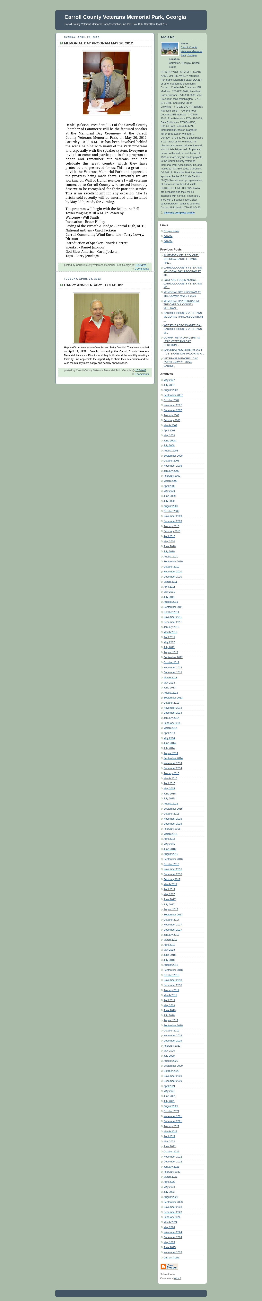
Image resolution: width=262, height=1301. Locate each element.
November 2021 (173, 1116)
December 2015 (173, 823)
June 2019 (170, 1010)
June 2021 (170, 1096)
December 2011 (173, 622)
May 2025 (169, 1242)
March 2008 (170, 425)
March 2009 (170, 481)
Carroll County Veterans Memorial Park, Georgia (191, 51)
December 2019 (173, 1040)
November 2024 (173, 1232)
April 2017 (169, 889)
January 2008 (171, 415)
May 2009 (169, 491)
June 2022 (170, 1146)
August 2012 (171, 652)
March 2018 (170, 939)
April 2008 (169, 430)
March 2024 (170, 1222)
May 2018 (169, 949)
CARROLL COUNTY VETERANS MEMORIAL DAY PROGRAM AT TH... (183, 271)
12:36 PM (141, 265)
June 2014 (170, 743)
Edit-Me (168, 236)
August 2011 (171, 601)
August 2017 (171, 909)
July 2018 (169, 960)
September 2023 (173, 1202)
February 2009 (172, 475)
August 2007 (171, 390)
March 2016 (170, 834)
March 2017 (170, 884)
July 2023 (169, 1191)
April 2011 (169, 586)
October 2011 (171, 612)
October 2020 (171, 1071)
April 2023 (169, 1181)
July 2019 (169, 1015)
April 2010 (169, 536)
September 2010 (173, 561)
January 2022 (171, 1126)
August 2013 (171, 692)
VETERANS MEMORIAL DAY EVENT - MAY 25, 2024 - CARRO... (181, 362)
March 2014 (170, 728)
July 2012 (169, 647)
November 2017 (173, 924)
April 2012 (169, 637)
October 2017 (171, 919)
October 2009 (171, 511)
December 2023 (173, 1212)
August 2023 (171, 1197)
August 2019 (171, 1020)
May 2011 (169, 591)
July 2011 (169, 597)
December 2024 (173, 1237)
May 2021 (169, 1091)
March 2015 (170, 778)
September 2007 (173, 395)
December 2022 (173, 1161)
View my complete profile (179, 212)
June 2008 (170, 440)
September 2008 (173, 455)
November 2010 (173, 571)
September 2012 (173, 657)
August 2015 (171, 803)
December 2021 (173, 1121)
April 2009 (169, 486)
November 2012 (173, 667)
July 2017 (169, 904)
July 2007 (169, 385)
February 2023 (172, 1171)
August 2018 (171, 965)
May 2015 (169, 788)
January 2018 (171, 934)
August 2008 (171, 450)
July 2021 (169, 1101)
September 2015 (173, 808)
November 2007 (173, 405)
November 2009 (173, 516)
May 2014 (169, 738)
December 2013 (173, 712)
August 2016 (171, 854)
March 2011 (170, 581)
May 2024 (169, 1227)
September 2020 (173, 1065)
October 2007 (171, 400)
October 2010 (171, 566)
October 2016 (171, 864)
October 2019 (171, 1030)
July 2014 (169, 748)
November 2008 (173, 465)
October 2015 (171, 813)
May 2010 (169, 541)
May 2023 (169, 1187)
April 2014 (169, 733)
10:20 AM (141, 370)
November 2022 (173, 1156)
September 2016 (173, 859)
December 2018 (173, 985)
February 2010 (172, 531)
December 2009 (173, 521)
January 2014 (171, 718)
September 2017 (173, 914)
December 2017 (173, 929)
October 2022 (171, 1151)
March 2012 (170, 632)
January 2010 (171, 526)
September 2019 (173, 1025)
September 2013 (173, 697)
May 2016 (169, 844)
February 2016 (172, 828)
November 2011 (173, 617)
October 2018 (171, 975)
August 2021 (171, 1106)
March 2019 (170, 995)
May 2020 (169, 1050)
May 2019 (169, 1005)
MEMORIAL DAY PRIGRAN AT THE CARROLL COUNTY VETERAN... (181, 305)
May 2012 (169, 642)
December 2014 (173, 768)
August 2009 (171, 506)
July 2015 (169, 798)
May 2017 (169, 894)
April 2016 (169, 838)
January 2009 (171, 470)
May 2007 (169, 380)
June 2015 (170, 793)
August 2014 (171, 753)
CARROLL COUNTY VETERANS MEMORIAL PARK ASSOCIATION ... (183, 317)
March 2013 (170, 677)
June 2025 (170, 1247)
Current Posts (171, 1257)
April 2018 (169, 944)
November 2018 (173, 980)
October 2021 (171, 1111)
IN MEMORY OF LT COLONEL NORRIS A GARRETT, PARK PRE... (181, 259)
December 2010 (173, 576)
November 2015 (173, 818)
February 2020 (172, 1045)
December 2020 (173, 1081)
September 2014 (173, 758)
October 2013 (171, 702)
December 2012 (173, 672)
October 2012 (171, 662)
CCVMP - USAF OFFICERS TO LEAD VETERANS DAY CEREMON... (182, 341)
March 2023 (170, 1176)
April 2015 (169, 783)
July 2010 (169, 551)
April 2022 (169, 1136)
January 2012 (171, 627)
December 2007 (173, 410)
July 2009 (169, 501)
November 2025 (173, 1252)
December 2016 (173, 874)
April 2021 (169, 1086)
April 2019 (169, 1000)
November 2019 (173, 1035)
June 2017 (170, 899)
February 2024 (172, 1217)
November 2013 (173, 707)
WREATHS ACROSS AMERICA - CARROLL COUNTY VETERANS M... (183, 329)
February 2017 (172, 879)
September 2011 (173, 607)
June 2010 (170, 546)
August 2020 (171, 1061)
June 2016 (170, 849)
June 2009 (170, 496)
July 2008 (169, 445)
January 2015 (171, 773)
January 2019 (171, 990)
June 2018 (170, 954)
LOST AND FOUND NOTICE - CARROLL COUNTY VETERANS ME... (183, 284)
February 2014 (172, 723)
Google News (171, 231)
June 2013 (170, 687)
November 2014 (173, 763)
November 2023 (173, 1207)
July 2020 (169, 1055)
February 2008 (172, 420)
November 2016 (173, 869)
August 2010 (171, 556)
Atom (177, 1278)
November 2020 (173, 1076)
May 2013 (169, 682)
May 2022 (169, 1141)
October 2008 (171, 460)
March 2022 (170, 1131)
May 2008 (169, 435)
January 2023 (171, 1166)
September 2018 (173, 970)
